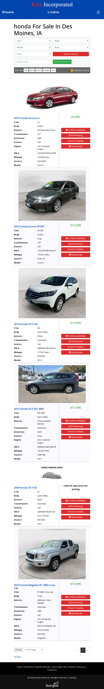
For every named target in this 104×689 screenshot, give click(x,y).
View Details (75, 146)
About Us (81, 667)
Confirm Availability (75, 130)
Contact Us (52, 670)
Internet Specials (42, 667)
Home (19, 667)
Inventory (28, 667)
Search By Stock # (62, 61)
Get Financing (76, 135)
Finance (71, 667)
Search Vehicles (71, 54)
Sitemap (72, 677)
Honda (17, 656)
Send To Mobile (75, 140)
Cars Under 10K (59, 667)
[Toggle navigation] (98, 12)
